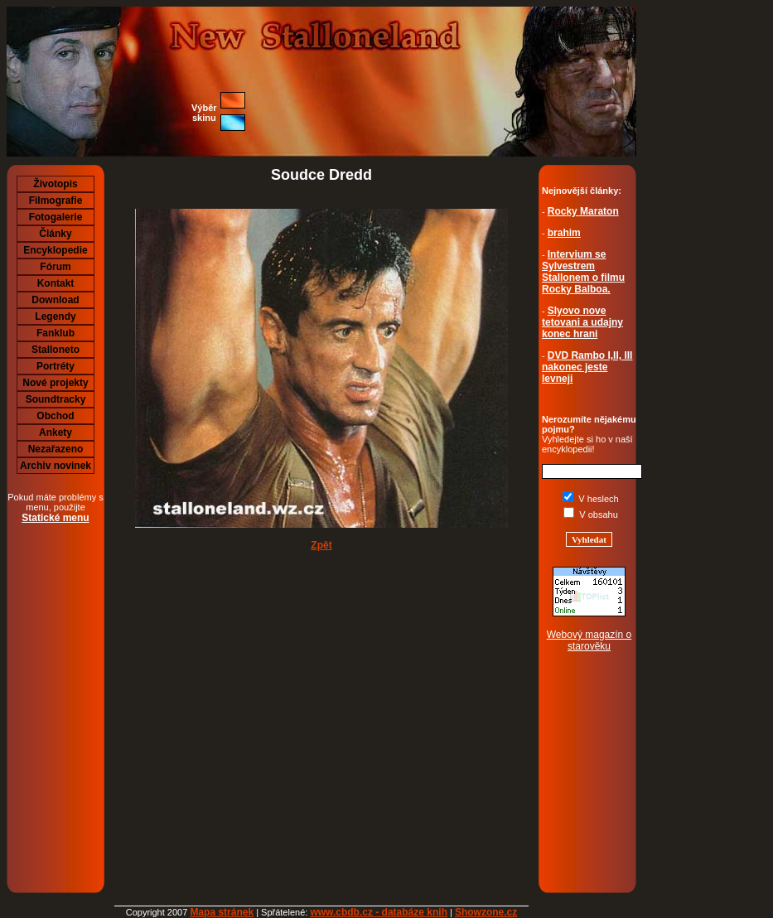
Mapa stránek (222, 912)
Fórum (55, 267)
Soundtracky (56, 399)
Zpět (321, 545)
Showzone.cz (486, 912)
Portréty (55, 366)
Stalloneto (55, 349)
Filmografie (56, 200)
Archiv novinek (55, 465)
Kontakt (56, 283)
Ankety (55, 432)
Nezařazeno (56, 449)
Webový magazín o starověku (589, 640)
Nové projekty (55, 383)
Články (55, 233)
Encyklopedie (55, 250)
